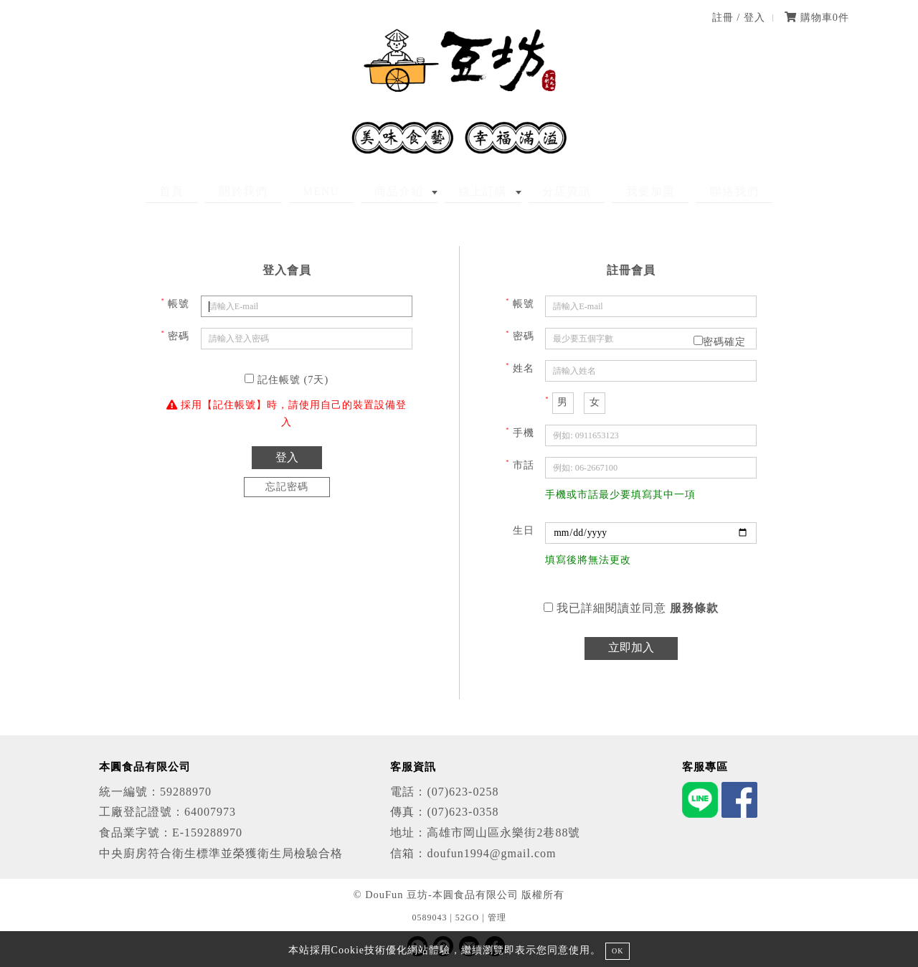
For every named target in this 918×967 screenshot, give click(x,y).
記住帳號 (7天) (286, 379)
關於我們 (276, 191)
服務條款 (694, 608)
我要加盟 (616, 191)
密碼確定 (720, 341)
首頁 (219, 191)
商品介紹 (406, 191)
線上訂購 (476, 191)
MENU (341, 191)
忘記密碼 (286, 486)
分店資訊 (546, 191)
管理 (497, 917)
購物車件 (817, 17)
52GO (467, 917)
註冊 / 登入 (738, 17)
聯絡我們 (687, 191)
